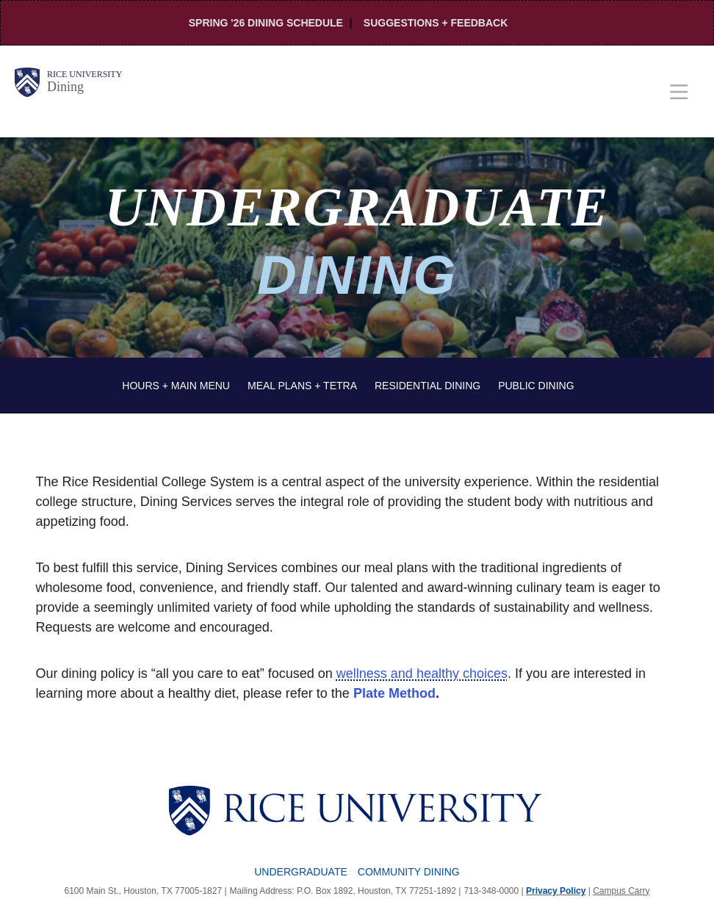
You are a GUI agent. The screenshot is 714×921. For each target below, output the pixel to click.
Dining (65, 86)
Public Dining (536, 385)
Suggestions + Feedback (436, 23)
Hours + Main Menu (176, 385)
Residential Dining (427, 385)
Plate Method (394, 693)
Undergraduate (300, 872)
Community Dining (409, 872)
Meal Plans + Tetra (302, 385)
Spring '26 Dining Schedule (266, 23)
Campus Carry (621, 891)
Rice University (84, 74)
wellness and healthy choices (422, 673)
